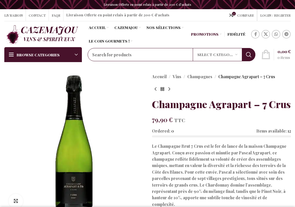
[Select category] (217, 54)
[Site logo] (42, 34)
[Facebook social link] (255, 34)
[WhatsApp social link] (276, 34)
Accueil (159, 76)
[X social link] (265, 34)
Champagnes (199, 76)
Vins (177, 76)
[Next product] (169, 89)
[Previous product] (155, 89)
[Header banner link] (147, 4)
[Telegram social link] (286, 34)
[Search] (171, 54)
